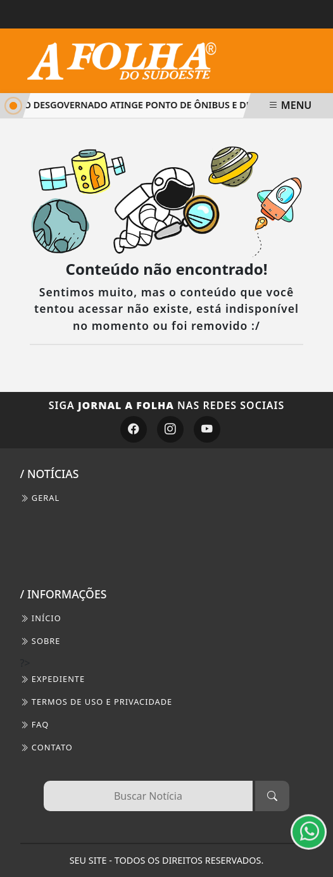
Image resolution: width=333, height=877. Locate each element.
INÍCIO (40, 618)
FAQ (34, 724)
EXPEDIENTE (52, 679)
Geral (40, 497)
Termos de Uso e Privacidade (96, 701)
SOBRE (40, 641)
